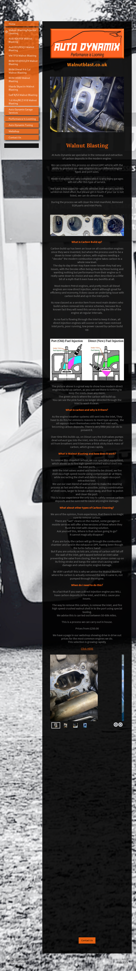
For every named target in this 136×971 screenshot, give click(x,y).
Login (125, 958)
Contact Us (87, 940)
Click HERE (87, 648)
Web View (122, 962)
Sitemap (23, 958)
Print (13, 958)
